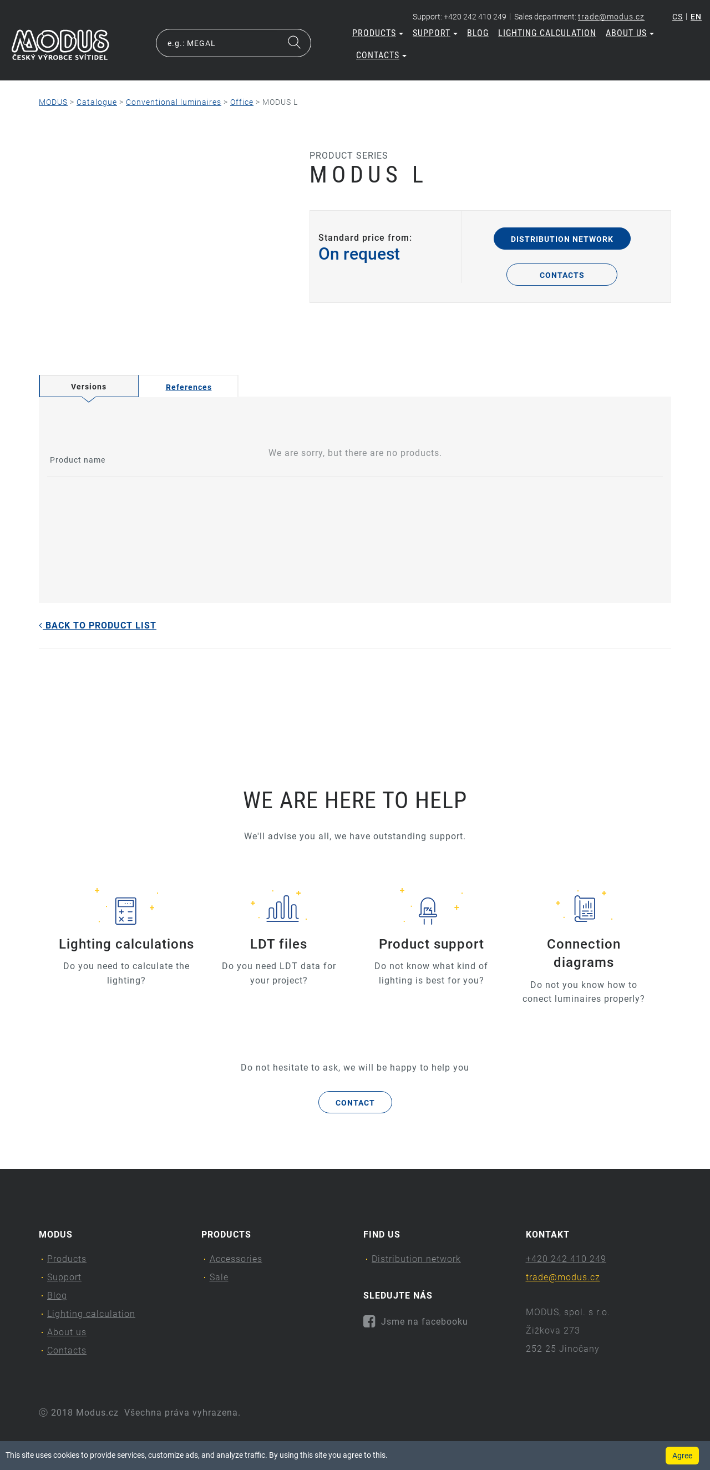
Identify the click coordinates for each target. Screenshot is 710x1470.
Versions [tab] (88, 386)
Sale (219, 1277)
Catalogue (97, 102)
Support (435, 33)
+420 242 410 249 (566, 1259)
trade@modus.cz (611, 16)
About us (630, 33)
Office (241, 102)
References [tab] (189, 387)
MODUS (53, 102)
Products (377, 33)
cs (677, 16)
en (696, 16)
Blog (478, 33)
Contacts (381, 55)
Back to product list (97, 625)
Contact (355, 1102)
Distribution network (562, 239)
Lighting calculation (547, 33)
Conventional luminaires (173, 102)
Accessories (236, 1259)
